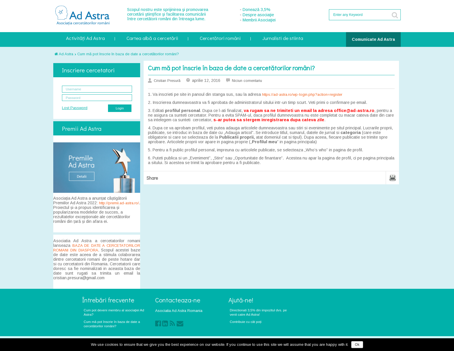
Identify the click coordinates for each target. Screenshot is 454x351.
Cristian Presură (167, 80)
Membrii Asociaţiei (259, 20)
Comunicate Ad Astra (373, 39)
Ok (357, 345)
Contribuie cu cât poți (246, 322)
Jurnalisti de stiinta (282, 38)
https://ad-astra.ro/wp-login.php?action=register (302, 94)
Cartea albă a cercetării (152, 38)
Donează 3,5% (256, 9)
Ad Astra (63, 54)
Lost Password (74, 108)
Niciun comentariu (247, 80)
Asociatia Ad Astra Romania (178, 310)
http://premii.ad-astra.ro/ (119, 203)
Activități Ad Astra (85, 38)
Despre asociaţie (258, 14)
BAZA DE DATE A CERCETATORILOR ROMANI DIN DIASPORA (96, 247)
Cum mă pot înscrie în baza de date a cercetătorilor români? (128, 54)
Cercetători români (220, 38)
